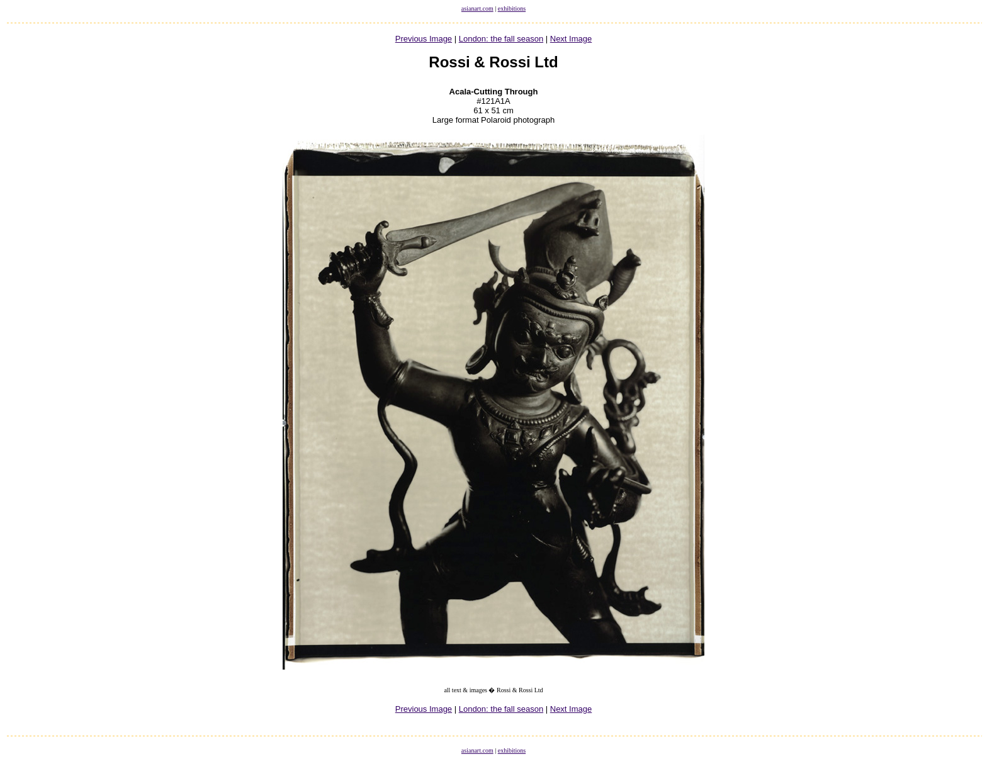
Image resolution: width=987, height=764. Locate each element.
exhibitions (512, 8)
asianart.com (477, 8)
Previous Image (423, 38)
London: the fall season (501, 38)
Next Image (571, 38)
